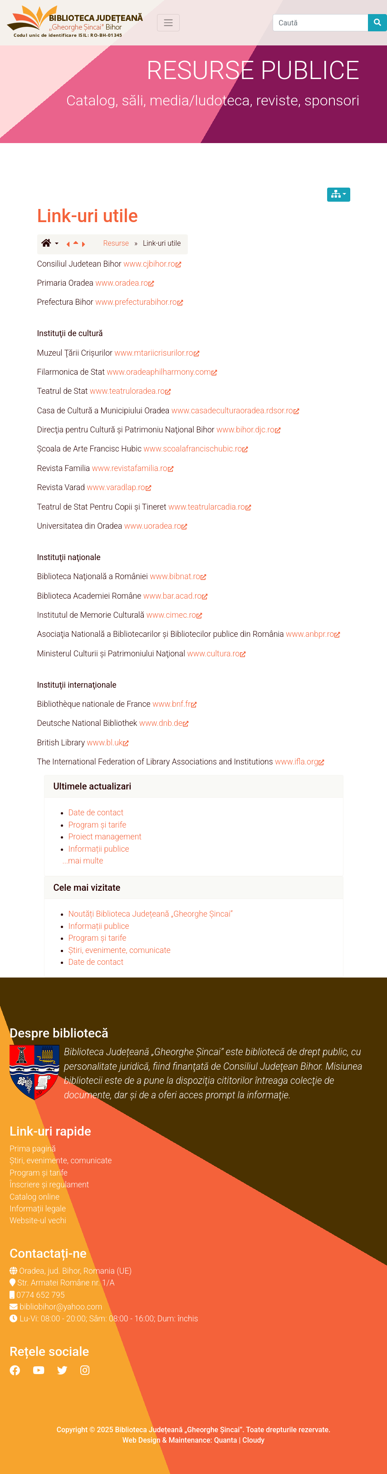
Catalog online (34, 1196)
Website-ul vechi (38, 1220)
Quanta (225, 1440)
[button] (50, 244)
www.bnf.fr (174, 704)
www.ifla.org (299, 761)
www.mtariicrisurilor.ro (156, 352)
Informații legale (38, 1208)
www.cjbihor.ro (152, 263)
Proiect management (105, 836)
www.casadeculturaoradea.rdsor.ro (235, 410)
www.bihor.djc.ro (248, 429)
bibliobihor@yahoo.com (61, 1306)
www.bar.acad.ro (175, 596)
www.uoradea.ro (155, 526)
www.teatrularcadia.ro (209, 506)
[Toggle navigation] (168, 22)
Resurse (116, 243)
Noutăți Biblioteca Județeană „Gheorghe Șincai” (151, 913)
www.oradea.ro (124, 283)
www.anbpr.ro (313, 634)
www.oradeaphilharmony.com (162, 372)
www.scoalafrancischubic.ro (195, 448)
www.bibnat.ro (178, 576)
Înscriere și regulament (49, 1184)
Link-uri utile (87, 216)
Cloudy (253, 1440)
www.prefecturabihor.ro (139, 302)
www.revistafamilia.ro (132, 468)
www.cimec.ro (174, 615)
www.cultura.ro (216, 653)
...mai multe (83, 860)
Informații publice (99, 849)
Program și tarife (98, 824)
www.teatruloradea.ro (130, 391)
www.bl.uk (107, 742)
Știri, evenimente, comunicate (120, 950)
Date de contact (96, 812)
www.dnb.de (163, 723)
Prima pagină (33, 1148)
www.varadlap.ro (119, 487)
